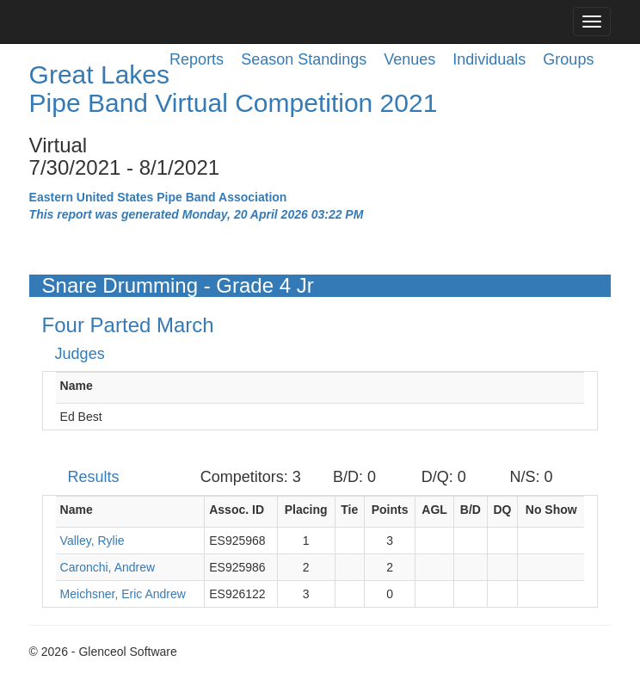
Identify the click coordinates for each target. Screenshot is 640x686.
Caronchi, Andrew (108, 567)
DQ (502, 509)
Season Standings (303, 59)
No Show (551, 509)
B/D (470, 509)
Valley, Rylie (92, 540)
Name (76, 385)
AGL (434, 509)
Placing (306, 509)
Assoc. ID (236, 509)
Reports (196, 59)
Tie (349, 509)
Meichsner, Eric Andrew (123, 594)
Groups (568, 59)
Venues (409, 59)
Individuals (489, 59)
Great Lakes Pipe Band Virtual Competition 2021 (233, 88)
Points (390, 509)
